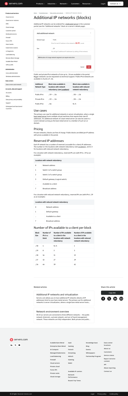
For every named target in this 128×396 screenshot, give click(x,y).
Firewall (8, 37)
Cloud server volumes (12, 20)
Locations (65, 90)
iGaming (71, 360)
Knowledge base (92, 343)
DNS (7, 24)
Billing (7, 96)
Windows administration (13, 76)
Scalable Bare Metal (11, 61)
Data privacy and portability (14, 99)
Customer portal (10, 31)
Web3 (70, 363)
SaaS (69, 343)
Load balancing (10, 54)
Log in (103, 4)
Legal (92, 394)
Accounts (8, 93)
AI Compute (54, 349)
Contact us (114, 4)
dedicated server (72, 24)
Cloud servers (10, 17)
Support (8, 103)
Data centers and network (13, 84)
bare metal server (40, 116)
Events (88, 349)
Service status (109, 355)
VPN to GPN (9, 65)
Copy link (112, 293)
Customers (108, 352)
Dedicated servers (11, 34)
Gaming (71, 346)
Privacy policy (101, 394)
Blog (87, 346)
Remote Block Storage (12, 58)
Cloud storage (10, 27)
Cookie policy (113, 394)
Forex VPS (9, 41)
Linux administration (12, 73)
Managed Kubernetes (57, 353)
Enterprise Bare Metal (58, 346)
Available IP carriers (75, 371)
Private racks (54, 373)
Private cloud (54, 366)
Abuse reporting (109, 368)
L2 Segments (9, 51)
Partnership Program (93, 356)
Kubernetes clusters (12, 48)
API (105, 364)
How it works (9, 44)
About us (107, 348)
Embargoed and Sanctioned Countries (14, 108)
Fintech (70, 349)
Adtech (70, 356)
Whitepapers (90, 353)
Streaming (71, 353)
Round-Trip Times (74, 380)
